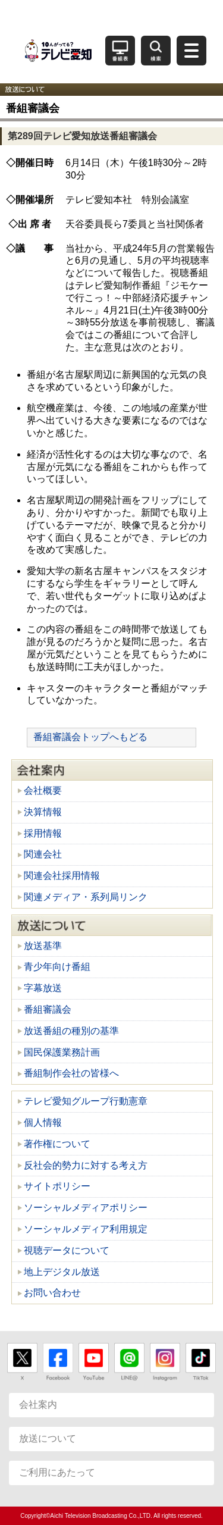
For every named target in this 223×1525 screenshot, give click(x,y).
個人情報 (43, 1122)
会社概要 (43, 790)
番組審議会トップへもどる (90, 737)
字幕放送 (43, 988)
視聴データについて (66, 1250)
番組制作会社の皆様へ (71, 1073)
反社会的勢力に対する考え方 (85, 1165)
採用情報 (43, 833)
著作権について (57, 1144)
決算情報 (43, 812)
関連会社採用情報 (62, 875)
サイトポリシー (57, 1186)
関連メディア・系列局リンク (85, 897)
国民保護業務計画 (62, 1052)
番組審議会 (47, 1009)
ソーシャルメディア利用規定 (85, 1229)
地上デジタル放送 (62, 1272)
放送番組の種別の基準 (71, 1031)
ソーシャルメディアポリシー (85, 1208)
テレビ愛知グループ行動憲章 (85, 1101)
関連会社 (43, 854)
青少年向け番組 (57, 967)
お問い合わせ (52, 1293)
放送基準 (43, 946)
